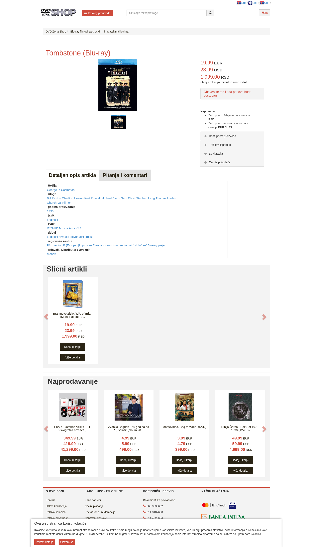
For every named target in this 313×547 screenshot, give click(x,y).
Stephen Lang (146, 198)
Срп (264, 2)
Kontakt (50, 500)
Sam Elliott (128, 198)
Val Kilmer (64, 202)
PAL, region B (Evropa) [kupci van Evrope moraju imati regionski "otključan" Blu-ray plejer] (106, 245)
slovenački (77, 236)
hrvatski (64, 236)
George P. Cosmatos (60, 190)
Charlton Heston (73, 198)
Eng (253, 2)
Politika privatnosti (57, 518)
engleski (52, 219)
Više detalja (72, 357)
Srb (241, 2)
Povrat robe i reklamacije (100, 512)
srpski (88, 236)
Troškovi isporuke (217, 144)
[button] (46, 316)
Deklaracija (213, 153)
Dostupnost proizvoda (219, 136)
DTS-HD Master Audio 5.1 (64, 228)
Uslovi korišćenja (56, 506)
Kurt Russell (92, 198)
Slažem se (66, 542)
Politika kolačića (56, 512)
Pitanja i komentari (125, 175)
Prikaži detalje (44, 542)
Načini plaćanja (94, 506)
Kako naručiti (93, 500)
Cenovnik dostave (96, 518)
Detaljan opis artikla (72, 175)
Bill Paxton (54, 198)
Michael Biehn (111, 198)
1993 (50, 211)
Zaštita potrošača (216, 162)
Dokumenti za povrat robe (159, 500)
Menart (51, 254)
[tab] (232, 135)
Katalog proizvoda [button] (97, 13)
